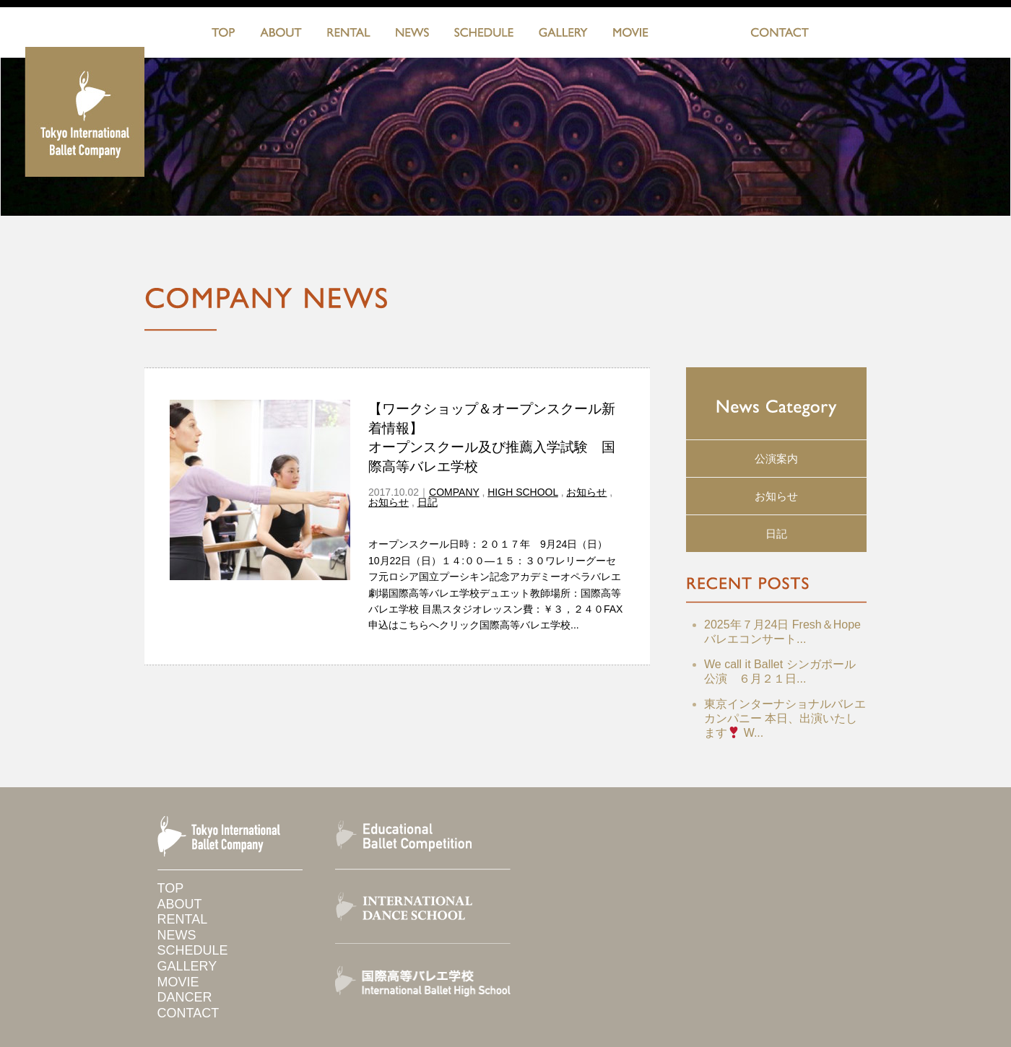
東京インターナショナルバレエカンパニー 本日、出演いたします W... (785, 718)
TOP (223, 35)
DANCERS (699, 35)
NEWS (412, 35)
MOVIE (630, 35)
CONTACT (779, 35)
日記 (427, 502)
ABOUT (281, 35)
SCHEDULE (483, 35)
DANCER (184, 997)
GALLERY (563, 35)
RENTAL (348, 35)
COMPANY (454, 492)
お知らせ (586, 492)
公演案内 (776, 458)
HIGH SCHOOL (522, 492)
